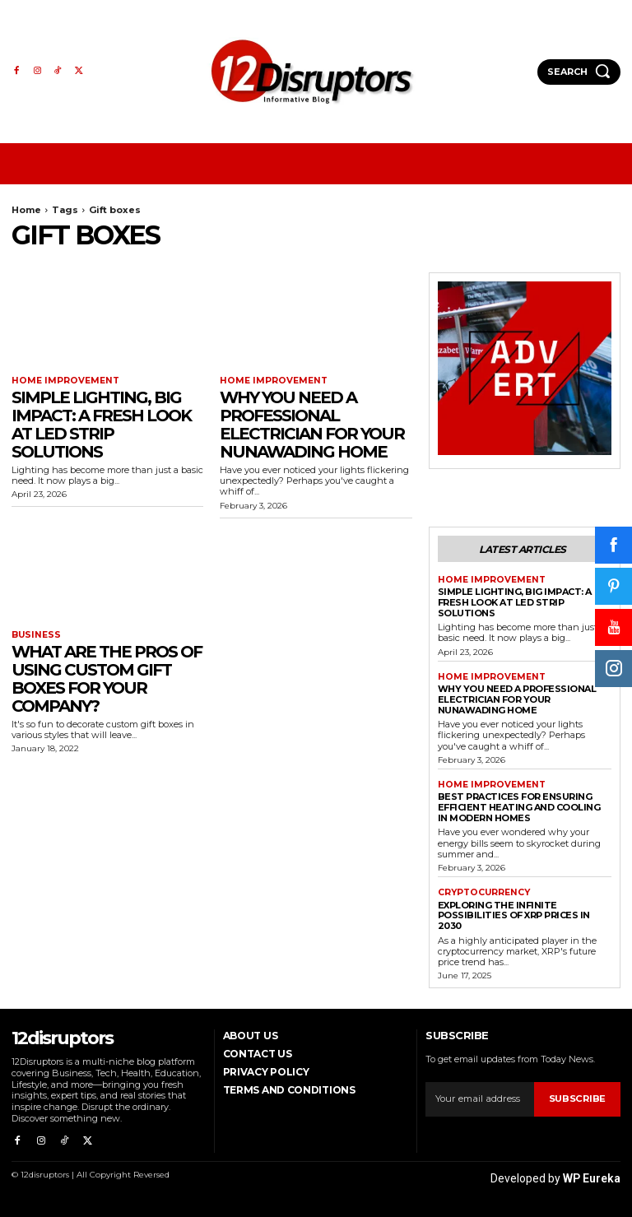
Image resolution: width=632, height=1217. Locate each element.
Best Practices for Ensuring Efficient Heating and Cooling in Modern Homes (519, 803)
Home (26, 210)
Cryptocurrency (483, 889)
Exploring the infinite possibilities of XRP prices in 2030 (514, 911)
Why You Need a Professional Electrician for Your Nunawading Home (312, 424)
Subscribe (578, 1095)
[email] (479, 1095)
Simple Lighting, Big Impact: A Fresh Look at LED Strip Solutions (101, 424)
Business (34, 635)
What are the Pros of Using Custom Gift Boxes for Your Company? (107, 678)
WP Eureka (591, 1169)
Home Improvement (62, 381)
